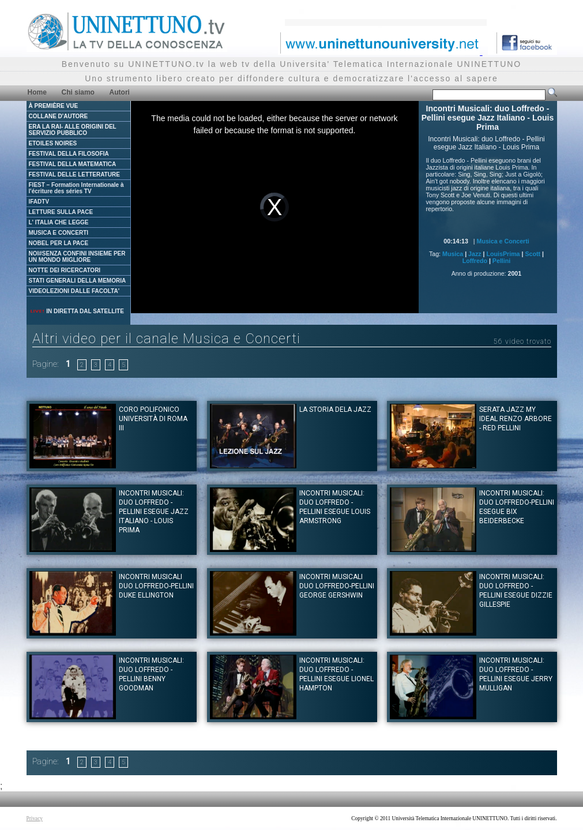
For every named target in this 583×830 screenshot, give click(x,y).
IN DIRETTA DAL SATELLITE (76, 311)
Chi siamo (78, 92)
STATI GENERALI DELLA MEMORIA (77, 280)
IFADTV (39, 201)
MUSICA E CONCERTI (59, 233)
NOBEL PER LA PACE (59, 243)
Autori (120, 92)
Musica (452, 253)
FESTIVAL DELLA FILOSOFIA (69, 154)
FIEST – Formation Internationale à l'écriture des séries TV (76, 188)
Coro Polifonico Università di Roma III (153, 418)
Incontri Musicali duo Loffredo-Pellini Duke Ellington (156, 586)
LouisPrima (503, 253)
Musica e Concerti (503, 241)
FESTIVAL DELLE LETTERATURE (74, 174)
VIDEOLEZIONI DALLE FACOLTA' (74, 291)
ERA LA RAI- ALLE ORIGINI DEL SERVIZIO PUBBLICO (72, 129)
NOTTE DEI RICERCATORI (65, 270)
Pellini (501, 260)
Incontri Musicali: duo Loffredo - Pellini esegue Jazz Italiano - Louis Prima (154, 511)
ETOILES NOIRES (53, 143)
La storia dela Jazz (335, 409)
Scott (532, 253)
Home (37, 92)
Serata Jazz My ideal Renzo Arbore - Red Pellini (515, 418)
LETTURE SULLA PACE (61, 212)
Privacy (35, 818)
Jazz (475, 253)
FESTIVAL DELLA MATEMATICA (72, 164)
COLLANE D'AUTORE (58, 116)
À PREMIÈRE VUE (53, 106)
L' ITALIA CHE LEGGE (59, 222)
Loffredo (474, 260)
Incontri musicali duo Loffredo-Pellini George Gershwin (336, 586)
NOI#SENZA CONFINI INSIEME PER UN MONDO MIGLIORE (77, 256)
